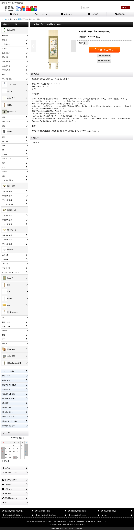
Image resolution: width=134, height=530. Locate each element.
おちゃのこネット (63, 528)
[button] (33, 46)
